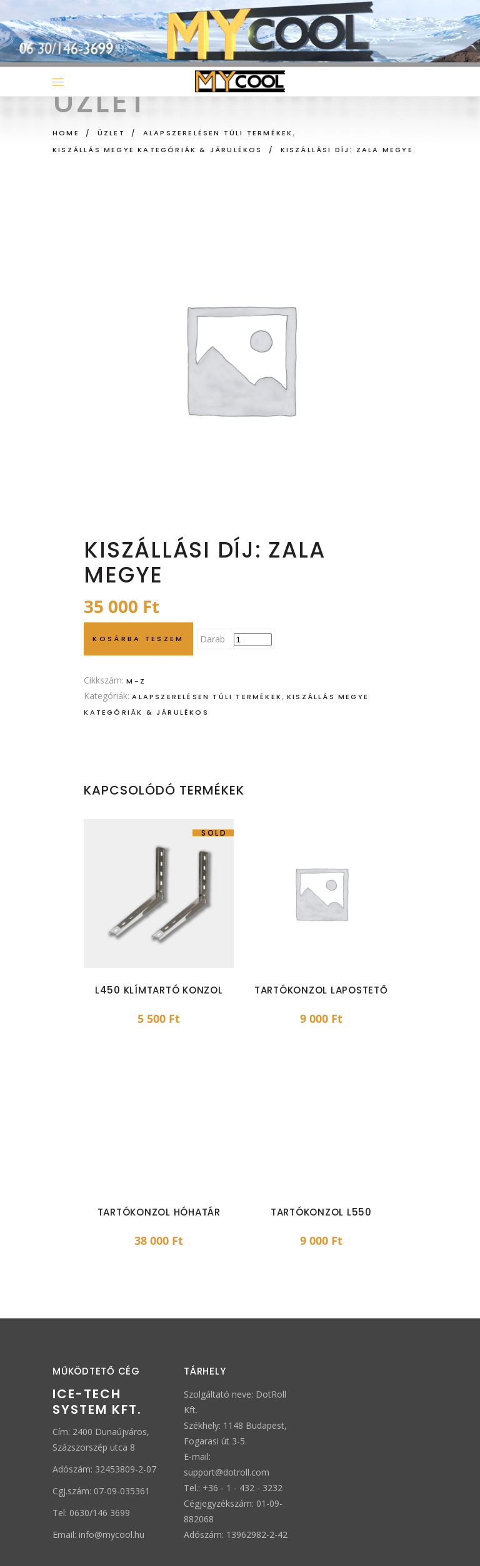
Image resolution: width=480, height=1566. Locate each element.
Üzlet (111, 133)
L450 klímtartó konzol (159, 990)
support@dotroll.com (226, 1472)
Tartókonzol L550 (321, 1212)
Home (65, 133)
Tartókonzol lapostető (321, 990)
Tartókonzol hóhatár (159, 1212)
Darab (212, 639)
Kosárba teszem (138, 639)
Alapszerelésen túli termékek (218, 133)
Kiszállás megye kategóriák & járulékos (157, 150)
